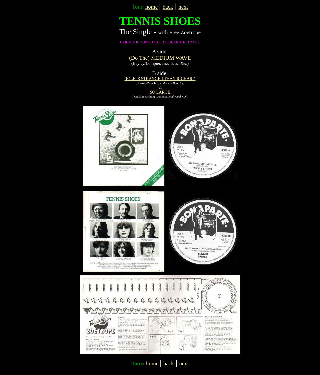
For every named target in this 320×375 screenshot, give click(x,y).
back (168, 7)
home (151, 7)
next (183, 7)
